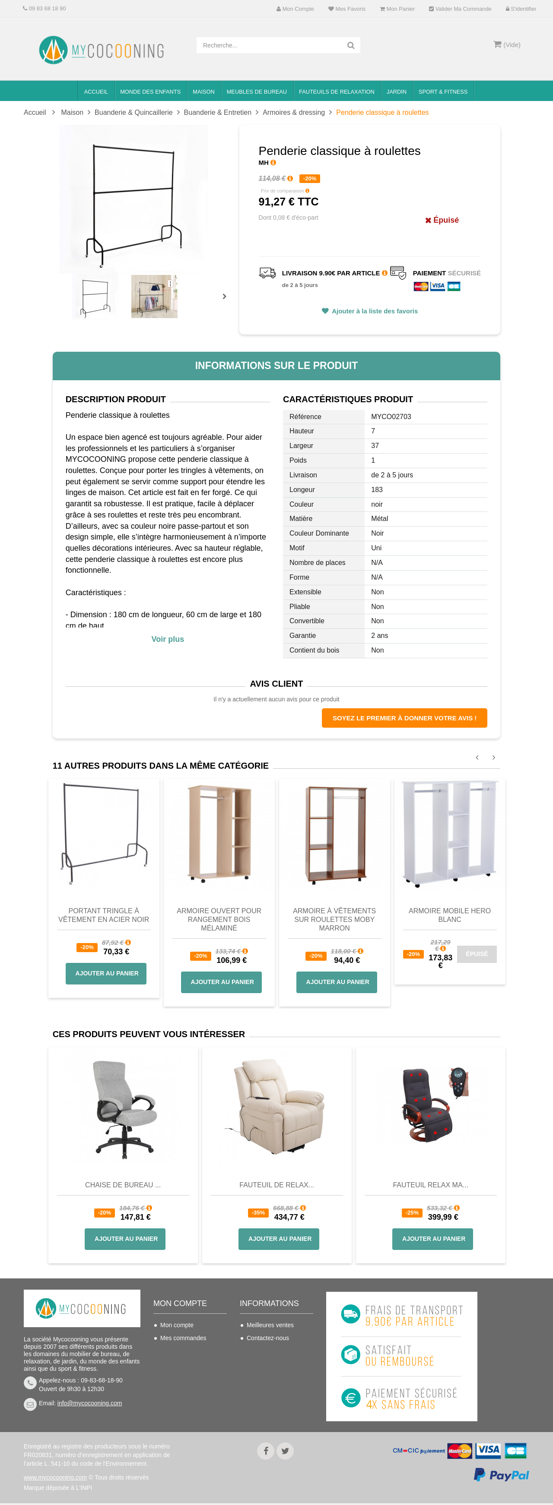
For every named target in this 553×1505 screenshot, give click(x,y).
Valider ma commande (460, 9)
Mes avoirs (175, 1350)
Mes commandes (183, 1338)
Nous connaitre (267, 1376)
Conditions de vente (273, 1363)
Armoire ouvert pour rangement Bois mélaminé (219, 919)
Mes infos (173, 1376)
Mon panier (397, 9)
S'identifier (521, 9)
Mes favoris (346, 9)
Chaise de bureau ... (123, 1185)
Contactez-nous (268, 1338)
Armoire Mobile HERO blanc (450, 915)
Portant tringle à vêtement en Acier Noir (103, 915)
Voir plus (167, 639)
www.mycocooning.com (55, 1479)
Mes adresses (179, 1363)
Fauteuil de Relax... (276, 1185)
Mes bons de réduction (191, 1389)
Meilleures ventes (270, 1325)
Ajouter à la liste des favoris (374, 311)
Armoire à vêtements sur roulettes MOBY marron (334, 919)
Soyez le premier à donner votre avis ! (405, 718)
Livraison (259, 1350)
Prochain (227, 302)
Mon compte (295, 9)
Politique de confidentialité (265, 1408)
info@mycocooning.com (89, 1403)
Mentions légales (269, 1389)
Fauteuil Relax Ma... (430, 1185)
